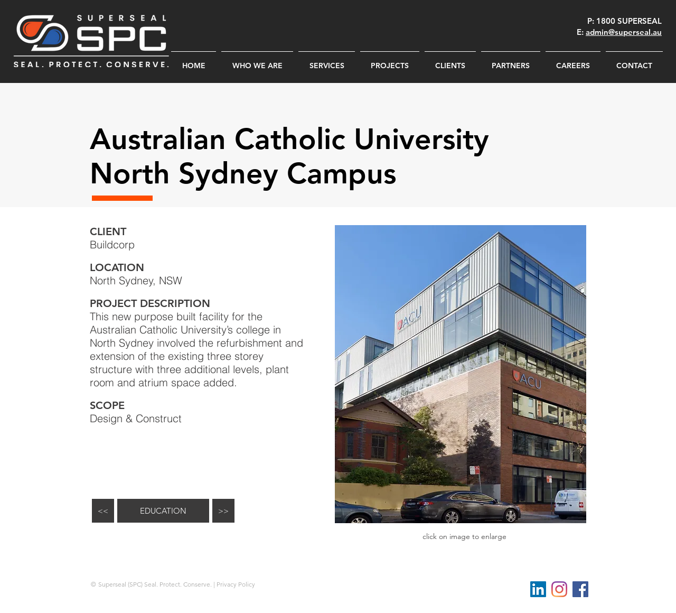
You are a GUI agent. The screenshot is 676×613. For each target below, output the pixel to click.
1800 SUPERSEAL (629, 21)
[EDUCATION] (163, 511)
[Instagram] (559, 589)
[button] (460, 374)
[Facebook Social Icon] (580, 589)
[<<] (103, 511)
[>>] (223, 511)
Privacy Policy (236, 584)
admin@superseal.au (624, 32)
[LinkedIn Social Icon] (538, 589)
